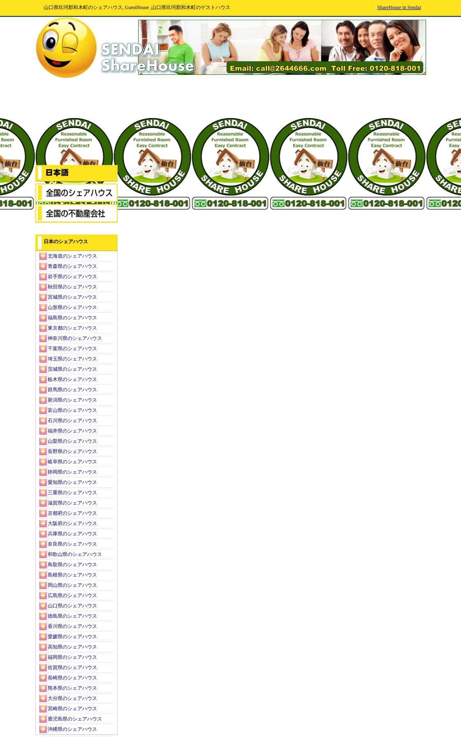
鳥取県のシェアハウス (72, 564)
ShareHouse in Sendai (399, 7)
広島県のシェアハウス (72, 595)
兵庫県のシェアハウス (72, 534)
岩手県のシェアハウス (72, 276)
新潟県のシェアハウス (72, 400)
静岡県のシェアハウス (72, 472)
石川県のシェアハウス (72, 420)
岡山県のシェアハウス (72, 585)
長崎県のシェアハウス (72, 678)
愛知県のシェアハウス (72, 482)
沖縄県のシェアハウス (72, 729)
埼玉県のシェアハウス (72, 359)
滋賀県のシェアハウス (72, 503)
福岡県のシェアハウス (72, 657)
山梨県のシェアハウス (72, 441)
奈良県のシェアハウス (72, 544)
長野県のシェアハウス (72, 451)
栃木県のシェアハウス (72, 379)
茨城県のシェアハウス (72, 369)
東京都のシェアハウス (72, 328)
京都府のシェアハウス (72, 513)
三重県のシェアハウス (72, 492)
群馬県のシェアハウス (72, 390)
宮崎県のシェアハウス (72, 708)
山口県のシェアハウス (72, 606)
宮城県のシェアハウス (72, 297)
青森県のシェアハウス (72, 266)
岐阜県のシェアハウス (72, 462)
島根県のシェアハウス (72, 575)
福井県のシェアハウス (72, 431)
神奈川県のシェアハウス (75, 338)
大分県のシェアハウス (72, 698)
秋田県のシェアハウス (72, 287)
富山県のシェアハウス (72, 410)
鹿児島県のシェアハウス (75, 719)
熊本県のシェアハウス (72, 688)
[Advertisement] (76, 122)
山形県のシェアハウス (72, 307)
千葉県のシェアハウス (72, 348)
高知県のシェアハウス (72, 647)
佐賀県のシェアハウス (72, 667)
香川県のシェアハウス (72, 626)
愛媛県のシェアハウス (72, 636)
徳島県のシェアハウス (72, 616)
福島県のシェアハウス (72, 318)
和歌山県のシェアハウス (75, 554)
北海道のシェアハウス (72, 256)
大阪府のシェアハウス (72, 523)
